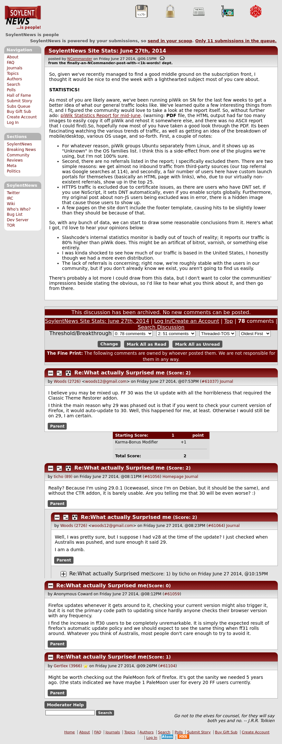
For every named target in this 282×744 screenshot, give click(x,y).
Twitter (13, 193)
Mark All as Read (146, 344)
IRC (10, 198)
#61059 (172, 594)
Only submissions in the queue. (236, 40)
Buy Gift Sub (19, 111)
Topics (13, 73)
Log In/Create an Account (186, 321)
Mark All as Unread (197, 344)
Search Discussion (161, 327)
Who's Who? (19, 209)
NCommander (79, 59)
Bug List (15, 214)
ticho (184, 573)
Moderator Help (65, 704)
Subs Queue (18, 106)
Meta (11, 166)
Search (13, 84)
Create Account (22, 117)
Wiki (11, 204)
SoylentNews (22, 18)
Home (69, 732)
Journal (226, 381)
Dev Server (17, 220)
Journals (14, 68)
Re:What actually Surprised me (119, 373)
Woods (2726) (67, 381)
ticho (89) (63, 476)
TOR (11, 225)
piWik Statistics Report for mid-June (101, 115)
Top (228, 321)
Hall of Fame (19, 95)
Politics (13, 171)
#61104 (167, 666)
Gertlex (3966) (68, 666)
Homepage (172, 476)
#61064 (215, 525)
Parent (57, 426)
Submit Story (19, 101)
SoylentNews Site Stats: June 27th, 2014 (107, 51)
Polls (11, 90)
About (12, 57)
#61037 (209, 381)
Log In (13, 122)
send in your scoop (170, 40)
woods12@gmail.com (105, 381)
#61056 (152, 476)
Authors (14, 79)
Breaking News (21, 149)
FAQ (10, 62)
